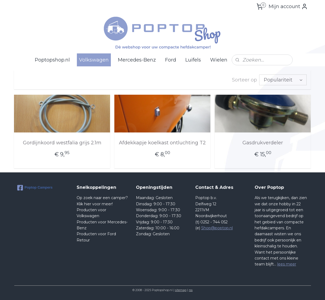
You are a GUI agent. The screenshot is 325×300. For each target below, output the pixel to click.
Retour (83, 240)
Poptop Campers (35, 188)
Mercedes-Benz (137, 60)
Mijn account (288, 6)
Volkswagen (94, 60)
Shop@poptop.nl (217, 228)
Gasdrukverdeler (263, 143)
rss (191, 290)
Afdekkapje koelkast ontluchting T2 (162, 143)
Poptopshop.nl (52, 60)
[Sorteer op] (283, 80)
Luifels (193, 60)
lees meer (286, 264)
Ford (170, 60)
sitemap (180, 290)
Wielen (218, 60)
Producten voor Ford (96, 233)
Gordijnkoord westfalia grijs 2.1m (62, 143)
